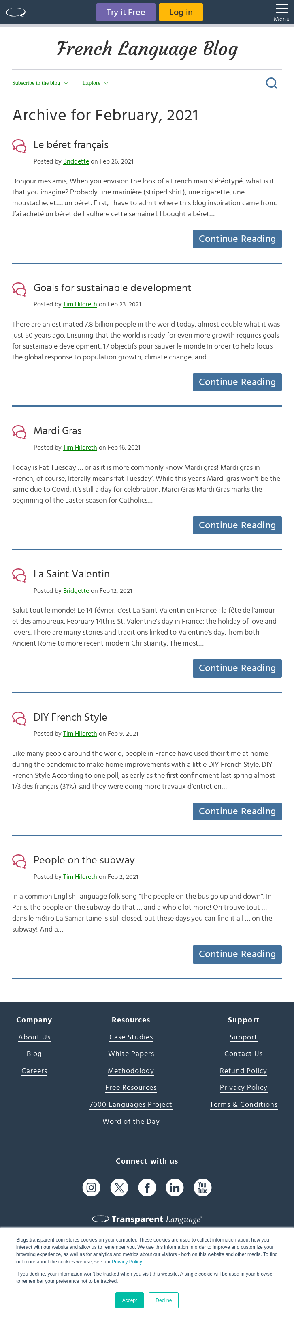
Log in (181, 12)
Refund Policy (243, 1071)
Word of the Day (131, 1121)
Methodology (131, 1071)
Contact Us (243, 1054)
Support (244, 1037)
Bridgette (76, 161)
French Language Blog (147, 48)
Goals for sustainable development (113, 288)
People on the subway (84, 860)
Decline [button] (164, 1300)
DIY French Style (70, 717)
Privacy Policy (127, 1262)
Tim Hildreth (80, 304)
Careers (34, 1071)
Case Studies (131, 1037)
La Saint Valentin (72, 574)
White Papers (131, 1054)
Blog (34, 1054)
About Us (34, 1037)
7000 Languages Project (131, 1104)
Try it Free (126, 12)
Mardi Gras (58, 431)
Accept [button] (129, 1300)
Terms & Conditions (244, 1104)
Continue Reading (237, 239)
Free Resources (131, 1087)
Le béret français (71, 145)
